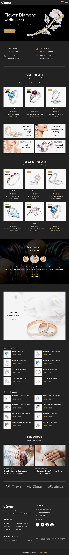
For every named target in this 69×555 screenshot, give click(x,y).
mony (34, 108)
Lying (40, 83)
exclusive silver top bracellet (21, 413)
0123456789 (41, 515)
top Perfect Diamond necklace (21, 422)
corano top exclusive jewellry (52, 404)
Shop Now (28, 135)
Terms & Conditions (21, 526)
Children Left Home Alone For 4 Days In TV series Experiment (49, 472)
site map (18, 529)
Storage (33, 83)
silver (34, 223)
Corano (13, 468)
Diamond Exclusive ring (19, 351)
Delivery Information (22, 523)
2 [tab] (34, 37)
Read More (9, 31)
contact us (7, 529)
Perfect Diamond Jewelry (13, 114)
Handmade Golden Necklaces (21, 404)
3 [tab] (36, 37)
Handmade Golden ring (19, 360)
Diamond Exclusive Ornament (34, 228)
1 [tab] (32, 37)
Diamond (55, 108)
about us (6, 523)
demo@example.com (44, 512)
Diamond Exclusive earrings (51, 395)
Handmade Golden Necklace (34, 114)
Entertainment (23, 83)
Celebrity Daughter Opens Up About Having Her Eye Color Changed (17, 472)
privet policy (7, 526)
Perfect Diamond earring (19, 378)
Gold (13, 108)
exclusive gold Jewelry (19, 369)
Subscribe (29, 540)
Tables (48, 83)
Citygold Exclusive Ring (56, 196)
